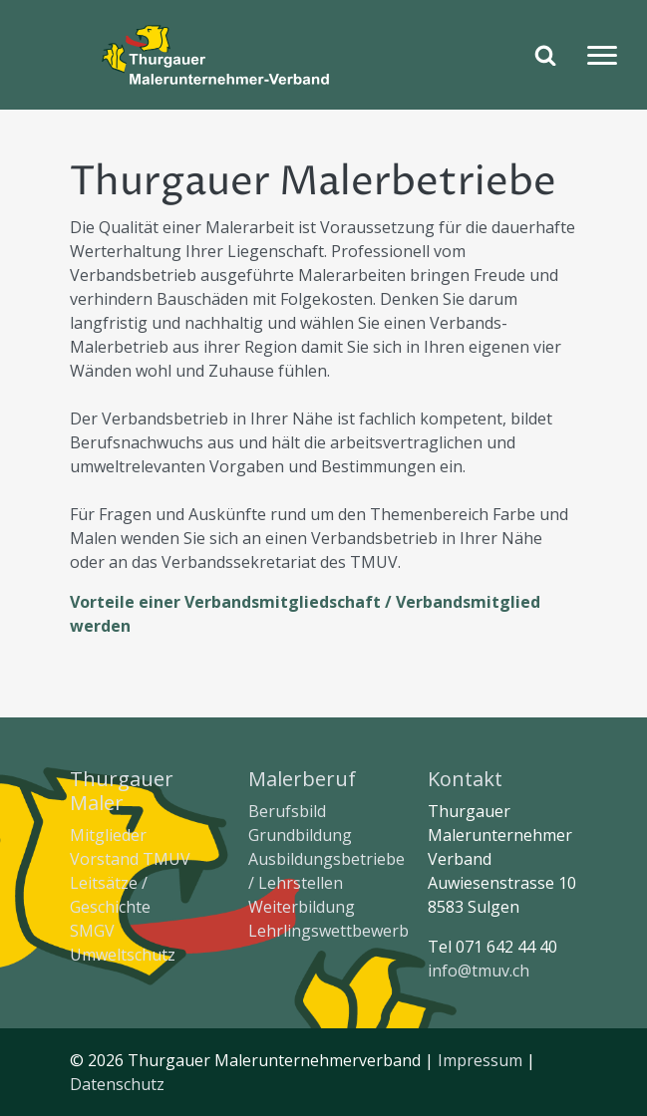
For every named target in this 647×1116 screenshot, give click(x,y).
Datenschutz (117, 1084)
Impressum (480, 1060)
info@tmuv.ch (478, 970)
